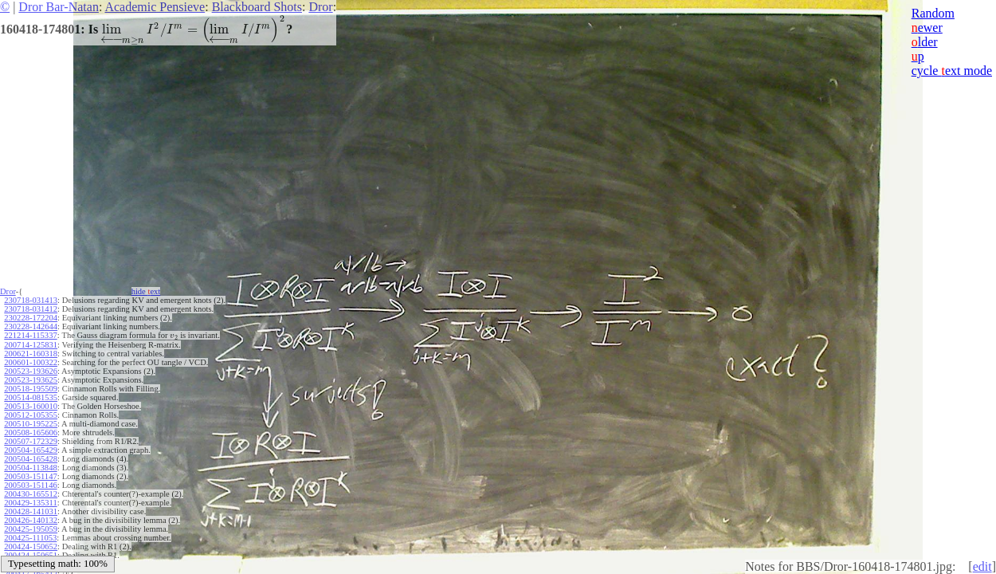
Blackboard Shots (257, 7)
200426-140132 (30, 520)
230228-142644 (30, 326)
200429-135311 (30, 502)
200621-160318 (30, 353)
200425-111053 (30, 537)
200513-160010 (30, 406)
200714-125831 (30, 344)
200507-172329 (30, 441)
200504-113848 (30, 467)
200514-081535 (30, 397)
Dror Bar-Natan (58, 7)
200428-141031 (30, 511)
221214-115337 (30, 335)
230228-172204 (30, 317)
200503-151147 (30, 476)
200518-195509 (30, 388)
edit (982, 566)
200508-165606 (30, 432)
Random (933, 13)
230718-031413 (30, 300)
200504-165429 (30, 450)
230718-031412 (30, 309)
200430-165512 (30, 493)
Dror (320, 7)
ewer (927, 27)
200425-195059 (30, 529)
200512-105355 (30, 415)
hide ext (146, 291)
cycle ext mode (952, 70)
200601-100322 (30, 362)
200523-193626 (30, 371)
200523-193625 (30, 379)
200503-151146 (30, 485)
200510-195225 (30, 423)
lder (925, 42)
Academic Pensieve (154, 7)
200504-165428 (30, 458)
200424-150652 (30, 546)
